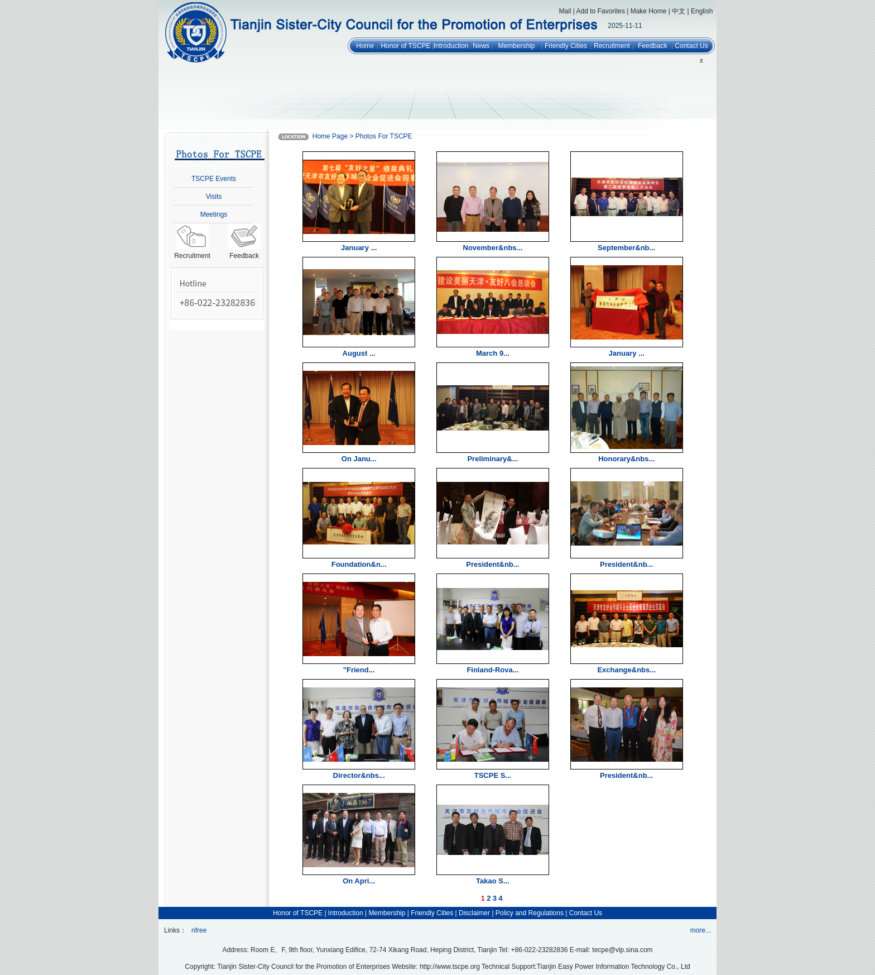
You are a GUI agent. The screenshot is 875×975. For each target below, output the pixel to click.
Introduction (451, 46)
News (481, 46)
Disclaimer (474, 913)
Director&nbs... (359, 775)
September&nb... (626, 247)
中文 (678, 11)
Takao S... (492, 881)
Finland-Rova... (492, 670)
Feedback (652, 46)
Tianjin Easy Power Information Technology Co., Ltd (613, 967)
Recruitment (612, 46)
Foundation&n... (359, 564)
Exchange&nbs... (626, 670)
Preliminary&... (492, 459)
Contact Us (691, 46)
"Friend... (359, 670)
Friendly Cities (566, 46)
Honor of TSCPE (405, 46)
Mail (565, 11)
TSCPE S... (492, 775)
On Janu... (359, 459)
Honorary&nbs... (626, 459)
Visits (214, 196)
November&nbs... (493, 247)
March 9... (492, 353)
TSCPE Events (213, 179)
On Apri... (359, 881)
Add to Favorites (600, 11)
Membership (516, 46)
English (702, 11)
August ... (359, 353)
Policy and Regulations (530, 913)
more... (700, 930)
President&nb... (492, 564)
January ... (359, 247)
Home (365, 46)
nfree (198, 930)
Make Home (649, 11)
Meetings (214, 214)
